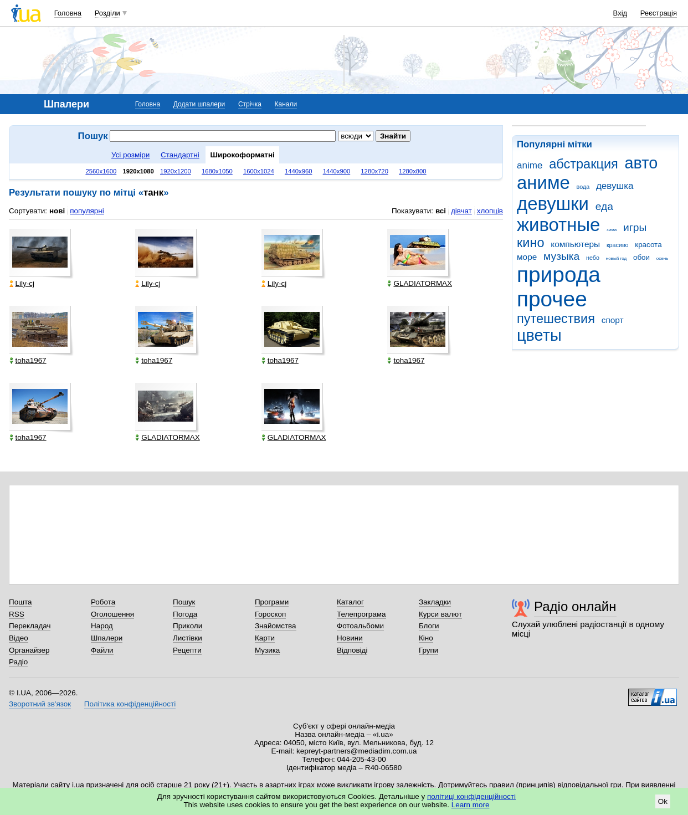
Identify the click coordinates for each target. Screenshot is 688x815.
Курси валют (440, 614)
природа (558, 274)
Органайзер (29, 650)
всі (440, 211)
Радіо (18, 662)
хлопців (490, 211)
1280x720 (374, 171)
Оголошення (112, 614)
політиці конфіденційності (471, 796)
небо (592, 257)
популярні (87, 211)
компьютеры (575, 244)
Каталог (350, 602)
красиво (618, 245)
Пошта (20, 602)
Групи (428, 650)
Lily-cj (21, 283)
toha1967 (28, 360)
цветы (539, 335)
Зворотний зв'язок (40, 704)
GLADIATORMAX (419, 283)
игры (634, 227)
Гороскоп (270, 614)
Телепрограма (361, 614)
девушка (615, 186)
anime (529, 165)
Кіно (426, 638)
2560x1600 (100, 171)
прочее (552, 299)
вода (583, 186)
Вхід (620, 13)
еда (604, 206)
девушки (553, 203)
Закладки (435, 602)
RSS (16, 614)
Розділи (107, 13)
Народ (102, 626)
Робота (103, 602)
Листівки (187, 638)
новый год (616, 258)
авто (641, 163)
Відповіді (352, 650)
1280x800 (413, 171)
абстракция (583, 164)
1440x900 (337, 171)
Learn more (470, 805)
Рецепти (187, 650)
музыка (561, 256)
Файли (102, 650)
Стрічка (249, 104)
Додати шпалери (199, 104)
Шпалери (106, 638)
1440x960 (298, 171)
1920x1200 (175, 171)
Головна (67, 13)
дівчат (461, 211)
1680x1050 (217, 171)
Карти (265, 638)
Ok (663, 801)
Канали (286, 104)
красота (648, 244)
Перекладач (29, 626)
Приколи (187, 626)
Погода (185, 614)
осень (662, 258)
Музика (267, 650)
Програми (272, 602)
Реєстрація (658, 13)
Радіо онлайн (575, 606)
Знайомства (275, 626)
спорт (613, 320)
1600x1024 (258, 171)
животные (558, 224)
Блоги (429, 626)
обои (641, 257)
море (527, 257)
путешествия (556, 318)
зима (612, 229)
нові (57, 211)
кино (531, 242)
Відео (18, 638)
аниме (543, 182)
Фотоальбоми (360, 626)
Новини (350, 638)
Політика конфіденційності (130, 704)
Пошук (184, 602)
